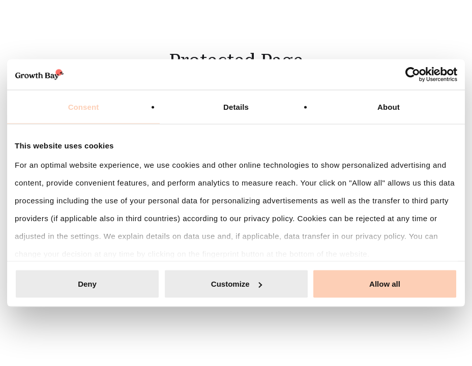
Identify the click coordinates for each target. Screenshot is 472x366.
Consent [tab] (83, 107)
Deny (87, 284)
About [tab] (388, 107)
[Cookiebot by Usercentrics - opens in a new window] (412, 74)
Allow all (384, 284)
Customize (236, 284)
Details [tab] (236, 107)
